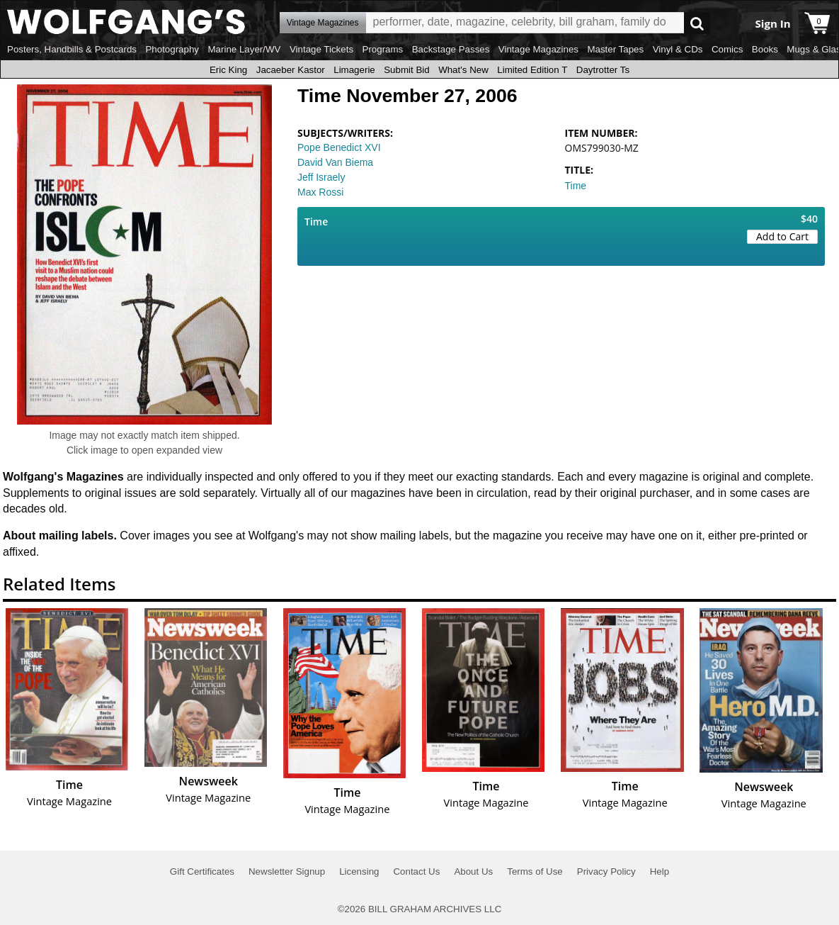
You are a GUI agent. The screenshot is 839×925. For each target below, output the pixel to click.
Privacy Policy (606, 871)
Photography (172, 49)
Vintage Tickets (321, 49)
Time (576, 185)
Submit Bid (406, 70)
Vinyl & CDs (678, 49)
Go (697, 23)
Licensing (359, 871)
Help (659, 871)
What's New (463, 70)
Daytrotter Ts (602, 70)
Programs (383, 49)
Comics (727, 49)
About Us (473, 871)
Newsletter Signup (287, 871)
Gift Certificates (202, 871)
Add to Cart (782, 236)
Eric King (228, 70)
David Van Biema (335, 162)
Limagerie (354, 70)
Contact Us (416, 871)
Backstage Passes (451, 49)
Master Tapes (615, 49)
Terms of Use (535, 871)
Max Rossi (320, 192)
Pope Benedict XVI (339, 147)
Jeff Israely (321, 177)
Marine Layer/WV (243, 49)
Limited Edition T (532, 70)
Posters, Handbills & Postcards (72, 49)
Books (765, 49)
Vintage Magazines (538, 49)
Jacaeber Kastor (290, 70)
